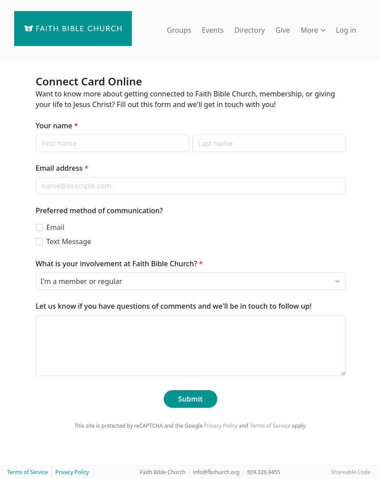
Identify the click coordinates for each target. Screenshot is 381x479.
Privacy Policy (221, 425)
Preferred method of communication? (99, 210)
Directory (249, 30)
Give (282, 30)
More (312, 30)
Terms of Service (270, 425)
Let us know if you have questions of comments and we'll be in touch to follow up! (174, 306)
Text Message (69, 241)
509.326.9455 (263, 472)
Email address (62, 168)
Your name (57, 125)
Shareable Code (350, 472)
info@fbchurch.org (216, 472)
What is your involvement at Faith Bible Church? (119, 263)
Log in (346, 30)
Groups (179, 30)
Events (212, 30)
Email (55, 227)
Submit (190, 399)
